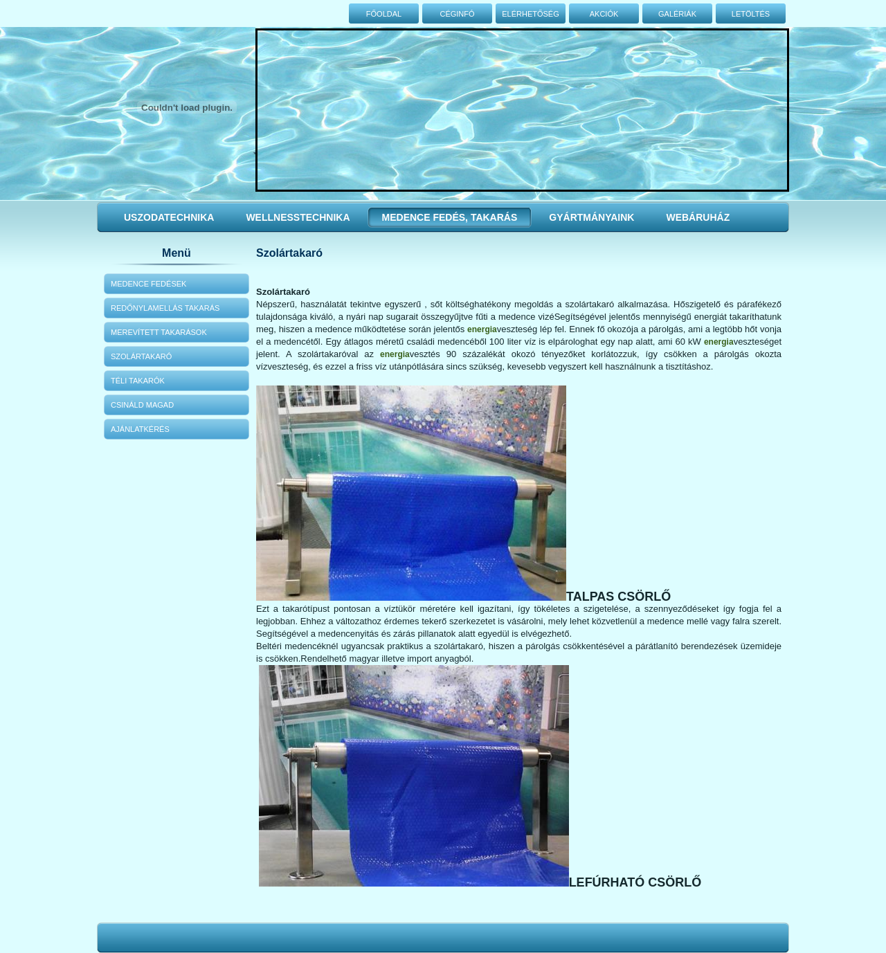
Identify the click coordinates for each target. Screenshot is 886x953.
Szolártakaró (141, 356)
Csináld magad (142, 405)
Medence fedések (148, 284)
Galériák (677, 14)
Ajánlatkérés (140, 429)
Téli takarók (138, 380)
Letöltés (751, 14)
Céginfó (457, 14)
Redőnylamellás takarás (165, 308)
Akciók (604, 14)
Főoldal (383, 14)
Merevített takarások (159, 332)
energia (482, 329)
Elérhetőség (530, 14)
